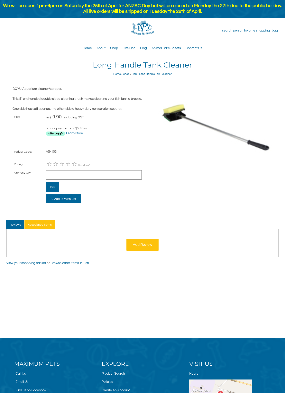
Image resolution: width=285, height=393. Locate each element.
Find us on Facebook (30, 390)
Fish (134, 73)
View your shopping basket (26, 263)
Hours (193, 373)
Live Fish (129, 48)
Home (87, 48)
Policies (107, 382)
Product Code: (22, 151)
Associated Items (40, 224)
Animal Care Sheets (166, 48)
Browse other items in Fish (70, 263)
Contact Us (194, 48)
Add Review (142, 245)
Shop (114, 48)
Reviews (15, 224)
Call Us (20, 373)
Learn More (74, 133)
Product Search (113, 373)
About (101, 48)
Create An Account (116, 390)
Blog (143, 48)
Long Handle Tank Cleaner (155, 73)
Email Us (21, 382)
